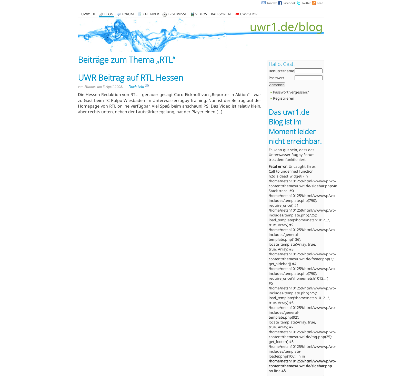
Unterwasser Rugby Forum (292, 154)
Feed (320, 3)
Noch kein (138, 87)
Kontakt (271, 3)
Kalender (151, 14)
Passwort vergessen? (291, 92)
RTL (166, 59)
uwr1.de (88, 14)
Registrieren (283, 98)
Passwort (276, 77)
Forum (128, 14)
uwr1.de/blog (286, 26)
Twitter (306, 3)
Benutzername (281, 70)
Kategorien (221, 14)
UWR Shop (246, 14)
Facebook (289, 3)
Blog (108, 14)
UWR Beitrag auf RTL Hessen (130, 77)
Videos (201, 14)
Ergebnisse (177, 14)
